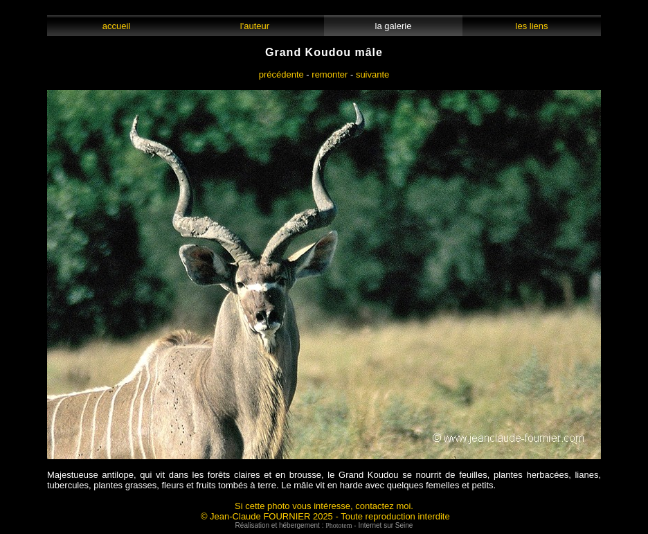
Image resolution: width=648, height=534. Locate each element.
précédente (281, 74)
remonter (330, 74)
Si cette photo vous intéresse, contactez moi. (324, 506)
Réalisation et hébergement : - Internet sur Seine (324, 525)
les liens (531, 26)
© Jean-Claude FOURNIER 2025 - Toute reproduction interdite (325, 516)
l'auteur (255, 26)
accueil (116, 26)
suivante (372, 74)
